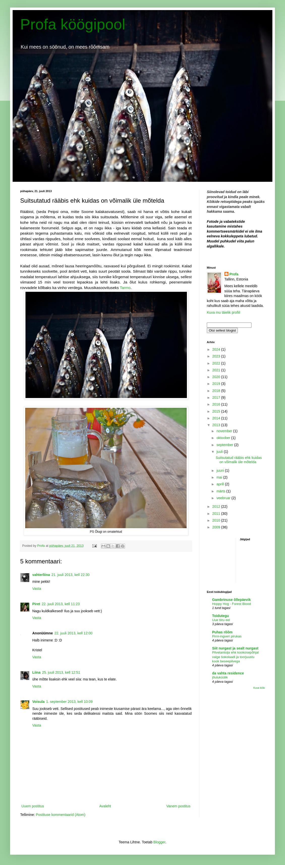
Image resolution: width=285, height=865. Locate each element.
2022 (216, 363)
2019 (216, 384)
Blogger (159, 842)
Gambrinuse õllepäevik (231, 600)
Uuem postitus (32, 806)
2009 (216, 527)
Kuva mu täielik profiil (223, 312)
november (224, 431)
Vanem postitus (178, 806)
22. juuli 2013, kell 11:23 (61, 604)
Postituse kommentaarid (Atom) (60, 815)
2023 (216, 356)
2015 (216, 411)
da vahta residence (228, 673)
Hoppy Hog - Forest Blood (231, 604)
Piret (36, 604)
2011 (216, 514)
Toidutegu (220, 616)
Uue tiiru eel (221, 620)
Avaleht (105, 806)
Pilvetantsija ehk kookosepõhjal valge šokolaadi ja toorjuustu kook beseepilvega (235, 657)
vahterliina (41, 575)
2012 (216, 506)
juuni (220, 470)
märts (221, 491)
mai (219, 477)
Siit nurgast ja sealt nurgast (235, 648)
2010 (216, 520)
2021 (216, 370)
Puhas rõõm (222, 632)
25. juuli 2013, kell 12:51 (61, 672)
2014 (216, 418)
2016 (216, 404)
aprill (220, 484)
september (225, 445)
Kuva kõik (259, 687)
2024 (216, 349)
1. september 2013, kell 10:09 (69, 702)
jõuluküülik (220, 677)
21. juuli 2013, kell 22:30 (70, 575)
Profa (234, 274)
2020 (216, 377)
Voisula (38, 702)
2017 (216, 397)
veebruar (223, 498)
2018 (216, 391)
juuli (220, 452)
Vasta (36, 589)
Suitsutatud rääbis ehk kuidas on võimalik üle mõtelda (239, 460)
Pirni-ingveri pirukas (227, 636)
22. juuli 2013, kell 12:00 (73, 633)
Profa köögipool (72, 24)
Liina (36, 672)
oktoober (223, 438)
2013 (216, 425)
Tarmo (125, 287)
